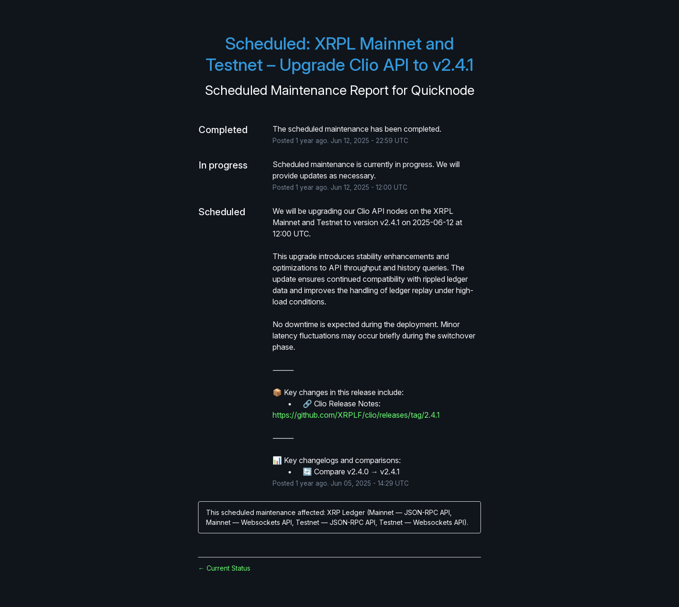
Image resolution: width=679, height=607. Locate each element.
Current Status (224, 568)
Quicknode (442, 90)
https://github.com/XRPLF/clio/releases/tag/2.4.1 (356, 415)
